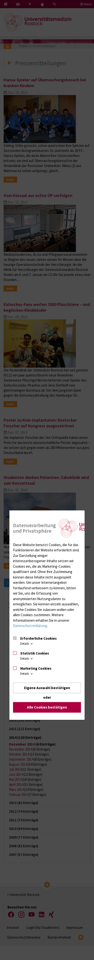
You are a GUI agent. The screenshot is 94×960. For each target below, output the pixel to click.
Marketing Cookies (35, 668)
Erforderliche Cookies (38, 638)
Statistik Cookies (34, 653)
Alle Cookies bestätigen (47, 707)
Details (27, 644)
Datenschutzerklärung (30, 625)
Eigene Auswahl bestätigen (47, 688)
